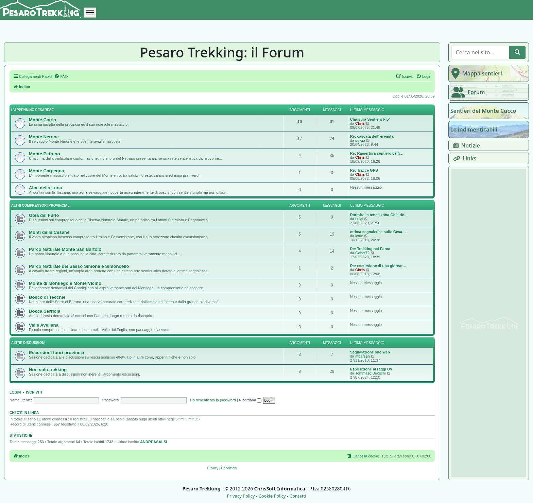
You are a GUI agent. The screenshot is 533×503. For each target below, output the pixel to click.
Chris (360, 123)
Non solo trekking (48, 369)
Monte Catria (42, 119)
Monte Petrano (44, 153)
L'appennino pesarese (32, 110)
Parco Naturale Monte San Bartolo (65, 249)
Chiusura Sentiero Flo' (370, 119)
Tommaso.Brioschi (370, 373)
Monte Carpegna (46, 170)
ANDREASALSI (153, 442)
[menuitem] (61, 76)
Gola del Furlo (44, 215)
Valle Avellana (43, 325)
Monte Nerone (44, 136)
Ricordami (250, 400)
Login (15, 392)
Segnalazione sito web (370, 352)
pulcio (360, 140)
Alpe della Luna (45, 187)
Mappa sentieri (475, 73)
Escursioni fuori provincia (56, 352)
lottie (359, 236)
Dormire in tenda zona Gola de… (379, 215)
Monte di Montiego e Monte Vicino (65, 283)
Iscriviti (34, 392)
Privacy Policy (241, 496)
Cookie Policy (272, 496)
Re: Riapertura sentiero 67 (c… (377, 153)
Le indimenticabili (473, 129)
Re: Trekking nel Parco (370, 249)
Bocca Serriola (44, 311)
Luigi (359, 219)
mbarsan (362, 356)
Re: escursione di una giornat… (378, 266)
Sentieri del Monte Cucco (483, 111)
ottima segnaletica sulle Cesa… (378, 232)
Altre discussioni (28, 343)
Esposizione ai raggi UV (371, 369)
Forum (467, 92)
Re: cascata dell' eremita (372, 136)
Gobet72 (362, 253)
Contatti (298, 496)
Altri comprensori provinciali (40, 205)
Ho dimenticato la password (213, 400)
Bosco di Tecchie (47, 297)
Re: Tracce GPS (364, 170)
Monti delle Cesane (49, 232)
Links (463, 158)
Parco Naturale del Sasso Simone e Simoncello (79, 266)
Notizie (465, 145)
